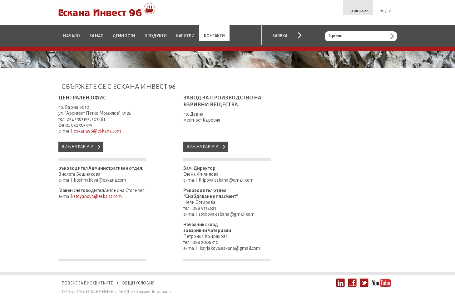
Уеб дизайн (141, 291)
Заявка (279, 36)
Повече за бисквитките (87, 283)
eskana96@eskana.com (97, 130)
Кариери (185, 36)
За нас (96, 36)
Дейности (123, 36)
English (386, 10)
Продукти (156, 36)
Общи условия (138, 283)
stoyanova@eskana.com (98, 196)
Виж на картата (77, 146)
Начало (71, 36)
